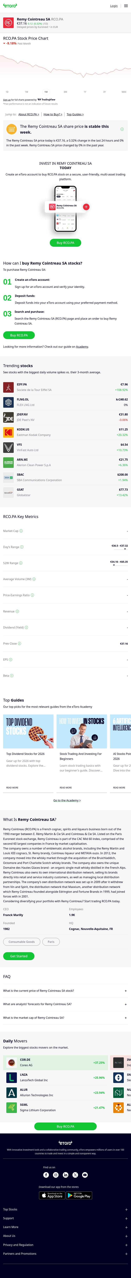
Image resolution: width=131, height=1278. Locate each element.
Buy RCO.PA (65, 243)
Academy (82, 347)
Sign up (7, 99)
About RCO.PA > (28, 114)
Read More (12, 787)
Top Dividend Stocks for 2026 (25, 754)
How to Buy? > (53, 114)
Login (114, 6)
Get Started (18, 956)
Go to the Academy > (67, 801)
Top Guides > (75, 114)
